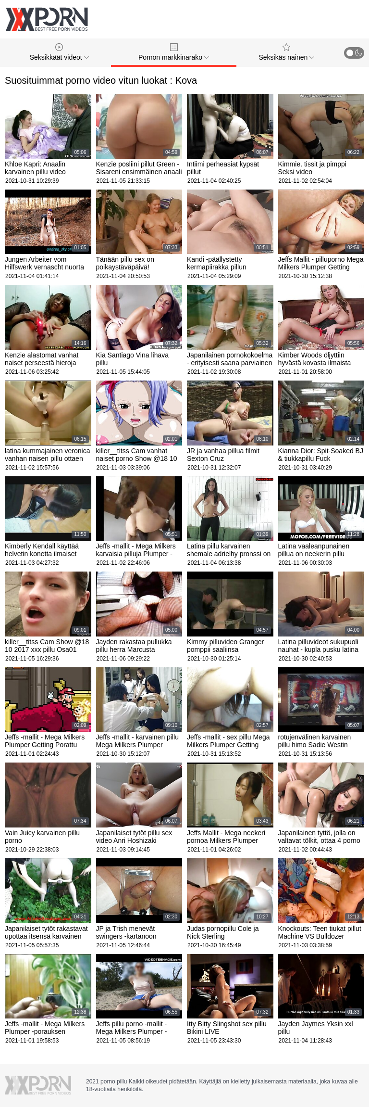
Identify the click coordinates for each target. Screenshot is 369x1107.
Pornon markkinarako (173, 52)
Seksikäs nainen (286, 52)
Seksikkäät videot (59, 52)
